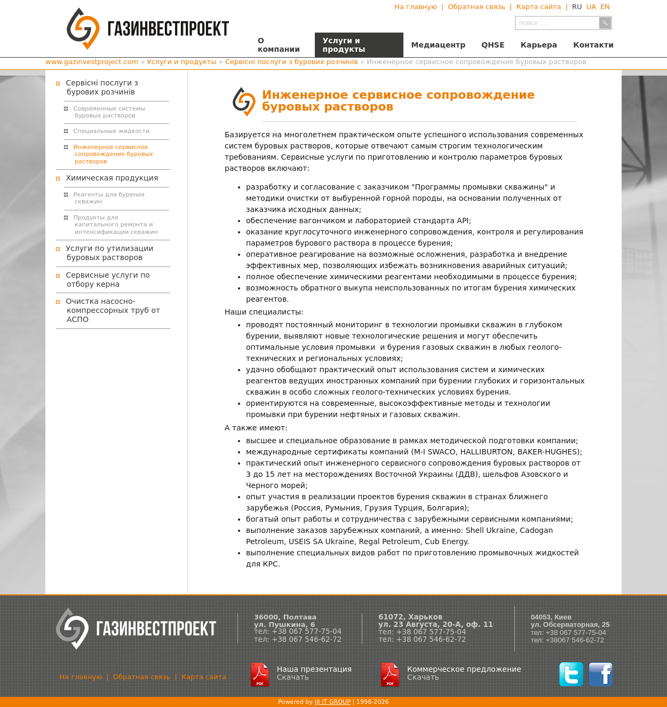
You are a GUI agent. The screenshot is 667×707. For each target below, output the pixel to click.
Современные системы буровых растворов (110, 112)
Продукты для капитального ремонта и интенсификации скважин (116, 224)
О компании (279, 44)
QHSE (492, 45)
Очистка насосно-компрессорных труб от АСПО (113, 310)
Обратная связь (476, 7)
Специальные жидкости (112, 131)
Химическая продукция (112, 178)
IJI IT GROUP (333, 701)
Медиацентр (438, 45)
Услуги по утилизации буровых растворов (109, 253)
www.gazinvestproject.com (91, 62)
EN (605, 7)
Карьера (539, 45)
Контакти (593, 45)
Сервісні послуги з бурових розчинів (291, 62)
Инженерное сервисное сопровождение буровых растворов (113, 154)
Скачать (293, 677)
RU (577, 7)
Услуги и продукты (344, 44)
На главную (415, 7)
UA (591, 7)
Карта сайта (538, 7)
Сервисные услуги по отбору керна (107, 279)
